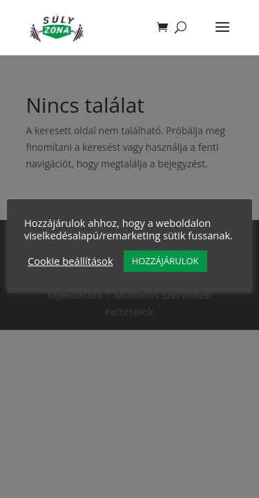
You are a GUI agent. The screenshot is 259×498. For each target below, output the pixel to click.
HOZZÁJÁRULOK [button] (165, 261)
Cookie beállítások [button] (70, 261)
